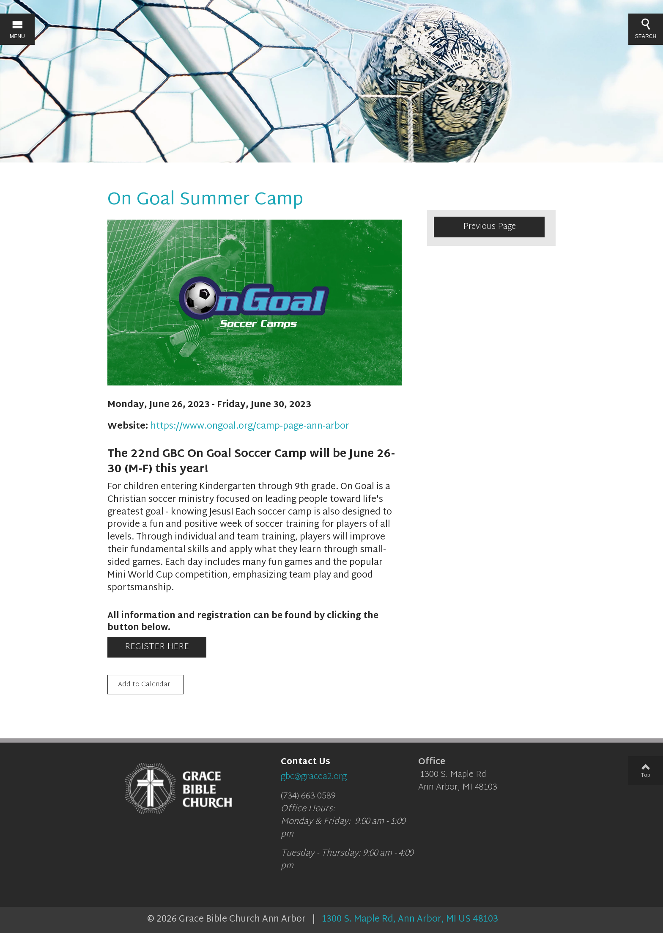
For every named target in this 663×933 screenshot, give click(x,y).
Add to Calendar (144, 685)
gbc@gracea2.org (314, 777)
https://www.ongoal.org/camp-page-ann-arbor (250, 426)
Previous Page (489, 226)
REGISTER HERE (157, 647)
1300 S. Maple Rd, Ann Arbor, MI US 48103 (410, 919)
